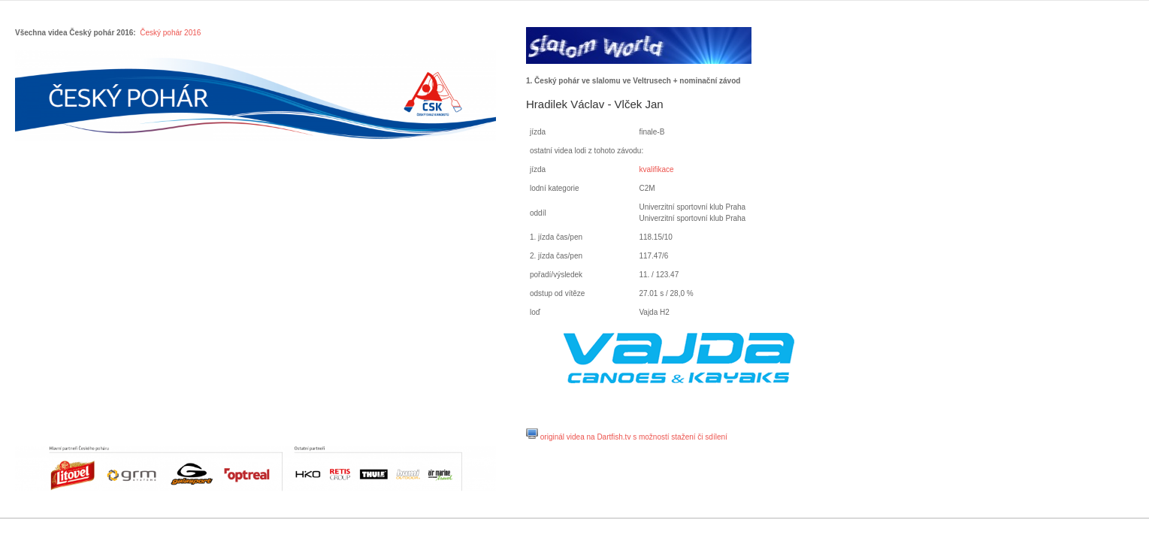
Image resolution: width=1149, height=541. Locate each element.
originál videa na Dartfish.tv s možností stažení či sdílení (633, 437)
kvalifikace (656, 169)
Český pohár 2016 (170, 33)
